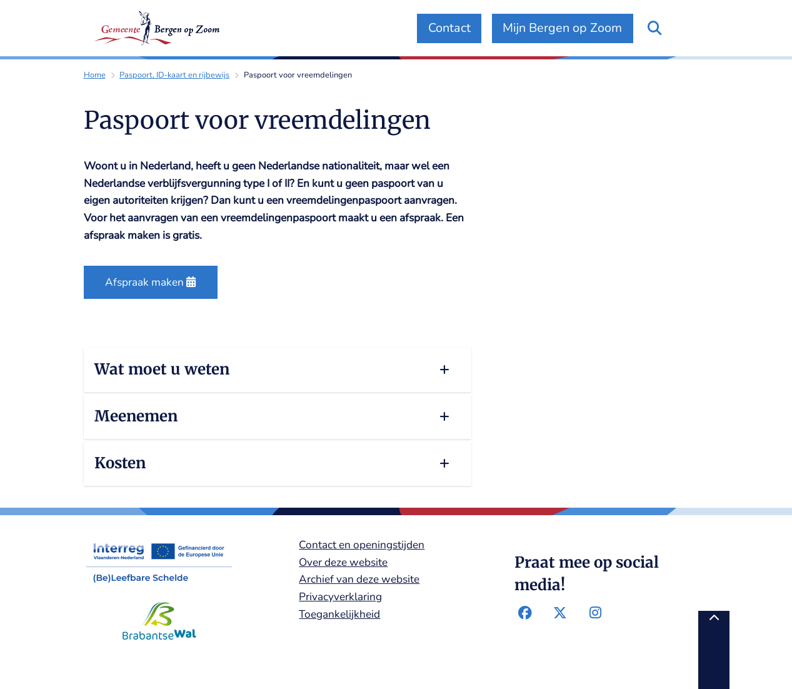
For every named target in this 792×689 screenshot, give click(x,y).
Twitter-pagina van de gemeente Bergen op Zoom (560, 613)
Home (95, 75)
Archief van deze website (359, 579)
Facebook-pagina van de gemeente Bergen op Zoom (525, 613)
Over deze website (343, 562)
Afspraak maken (150, 282)
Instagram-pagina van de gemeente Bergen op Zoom (595, 613)
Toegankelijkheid (339, 614)
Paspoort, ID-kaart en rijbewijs (174, 75)
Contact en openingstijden (361, 545)
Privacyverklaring (340, 597)
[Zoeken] (655, 28)
